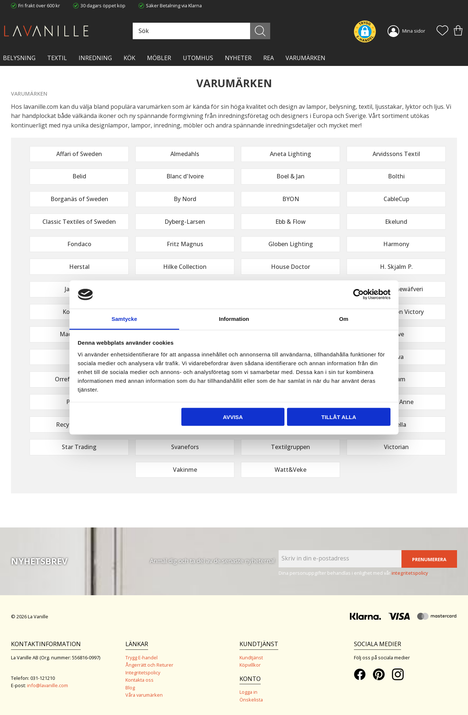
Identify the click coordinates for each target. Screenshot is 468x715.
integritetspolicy (410, 573)
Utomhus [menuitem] (198, 58)
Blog (130, 687)
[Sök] (260, 31)
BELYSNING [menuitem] (19, 58)
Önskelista (251, 699)
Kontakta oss (139, 680)
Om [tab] (343, 318)
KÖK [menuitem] (129, 58)
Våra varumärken (144, 695)
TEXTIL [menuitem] (57, 58)
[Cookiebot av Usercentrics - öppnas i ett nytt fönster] (358, 294)
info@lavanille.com (47, 685)
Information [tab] (234, 318)
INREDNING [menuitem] (95, 58)
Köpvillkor (250, 665)
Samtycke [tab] (124, 318)
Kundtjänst (251, 657)
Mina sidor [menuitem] (413, 30)
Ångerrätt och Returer (149, 665)
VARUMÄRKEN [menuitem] (305, 58)
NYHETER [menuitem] (238, 58)
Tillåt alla (338, 417)
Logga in (248, 692)
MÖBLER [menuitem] (159, 58)
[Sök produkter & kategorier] (201, 31)
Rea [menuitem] (268, 58)
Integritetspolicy (142, 672)
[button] (442, 31)
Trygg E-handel (141, 657)
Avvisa (233, 417)
